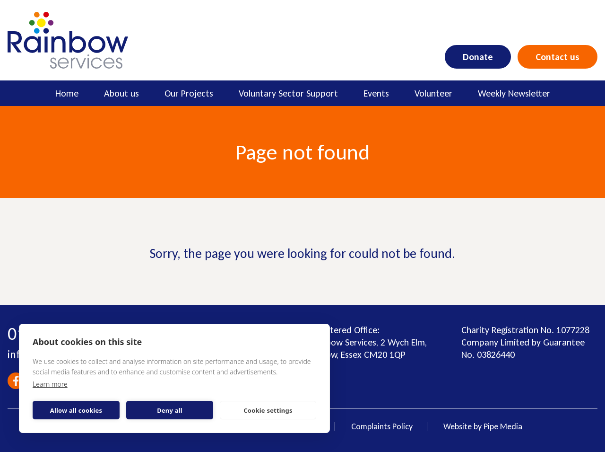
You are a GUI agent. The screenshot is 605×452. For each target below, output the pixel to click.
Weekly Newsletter (514, 93)
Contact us (557, 56)
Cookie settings (267, 410)
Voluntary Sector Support (288, 93)
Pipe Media (503, 426)
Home (66, 93)
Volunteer (433, 93)
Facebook (16, 380)
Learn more (50, 384)
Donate (478, 56)
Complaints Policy (382, 426)
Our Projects (188, 93)
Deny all (169, 410)
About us (121, 93)
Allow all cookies (76, 410)
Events (376, 93)
